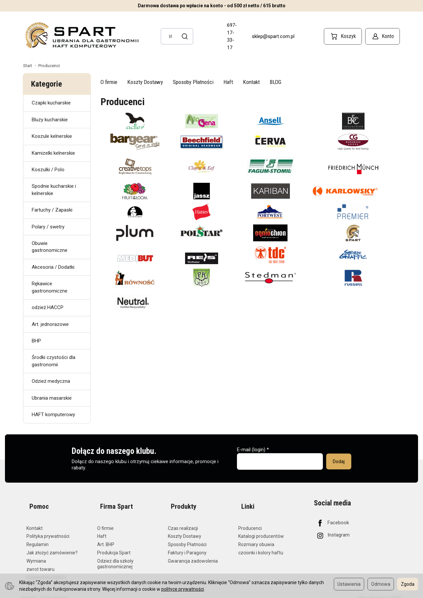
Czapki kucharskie (51, 103)
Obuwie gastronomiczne (49, 246)
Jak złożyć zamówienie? (52, 545)
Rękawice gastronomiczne (49, 287)
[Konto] (382, 36)
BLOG (275, 82)
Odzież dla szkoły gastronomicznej (115, 556)
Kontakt (251, 82)
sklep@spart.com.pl (273, 36)
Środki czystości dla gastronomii (53, 360)
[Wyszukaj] (185, 36)
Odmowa (380, 584)
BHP (36, 341)
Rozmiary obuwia (256, 537)
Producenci (250, 521)
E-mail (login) (251, 450)
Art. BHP (105, 537)
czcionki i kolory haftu (260, 545)
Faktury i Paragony (187, 545)
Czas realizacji (183, 521)
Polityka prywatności (47, 529)
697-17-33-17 (232, 36)
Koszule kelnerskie (52, 136)
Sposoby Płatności (193, 82)
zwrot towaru (40, 562)
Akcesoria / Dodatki (53, 267)
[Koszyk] (343, 36)
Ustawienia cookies (46, 570)
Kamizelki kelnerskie (53, 153)
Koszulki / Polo (48, 170)
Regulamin (37, 537)
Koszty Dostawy (145, 82)
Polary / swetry (48, 227)
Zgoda (407, 584)
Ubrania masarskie (52, 398)
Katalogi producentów (261, 529)
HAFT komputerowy (53, 415)
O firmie (108, 82)
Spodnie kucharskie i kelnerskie (54, 189)
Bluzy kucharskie (50, 120)
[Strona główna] (81, 35)
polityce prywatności (182, 589)
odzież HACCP (47, 307)
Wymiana (36, 553)
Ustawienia (349, 584)
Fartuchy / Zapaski (52, 210)
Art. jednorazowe (50, 324)
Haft (228, 82)
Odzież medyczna (51, 381)
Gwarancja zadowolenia (193, 553)
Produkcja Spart (114, 545)
